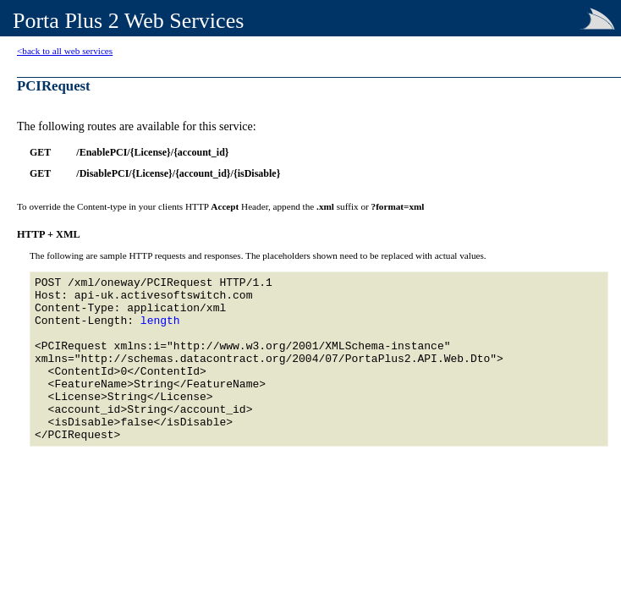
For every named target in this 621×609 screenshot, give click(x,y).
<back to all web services (65, 51)
